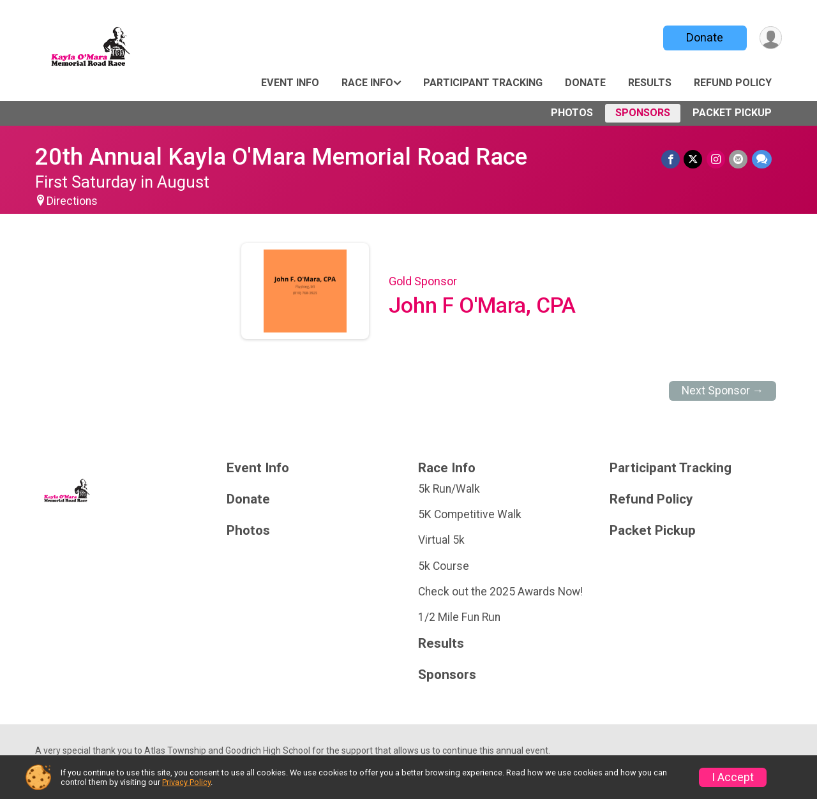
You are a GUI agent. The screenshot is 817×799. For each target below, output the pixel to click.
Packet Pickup (732, 113)
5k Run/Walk (449, 488)
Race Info (367, 83)
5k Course (443, 566)
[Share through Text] (762, 159)
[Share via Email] (739, 159)
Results (649, 83)
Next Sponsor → (723, 390)
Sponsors (642, 113)
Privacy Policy (186, 782)
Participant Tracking (483, 83)
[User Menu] (770, 38)
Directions (72, 201)
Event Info (290, 83)
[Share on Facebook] (672, 159)
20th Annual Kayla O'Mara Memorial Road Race (281, 156)
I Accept (733, 777)
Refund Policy (733, 83)
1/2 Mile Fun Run (459, 617)
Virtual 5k (441, 540)
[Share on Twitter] (694, 159)
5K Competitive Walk (469, 514)
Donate (704, 37)
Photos (572, 113)
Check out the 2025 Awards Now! (500, 591)
